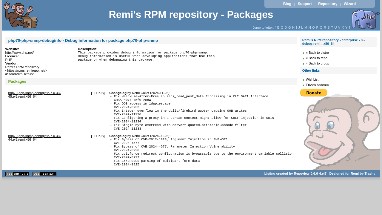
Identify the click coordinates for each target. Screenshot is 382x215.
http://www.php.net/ (19, 52)
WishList (312, 79)
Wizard (350, 4)
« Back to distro (317, 52)
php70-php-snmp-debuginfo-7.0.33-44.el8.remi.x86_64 (34, 146)
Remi (355, 189)
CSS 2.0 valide (44, 190)
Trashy (370, 189)
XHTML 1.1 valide (17, 190)
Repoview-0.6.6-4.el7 (310, 189)
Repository (327, 4)
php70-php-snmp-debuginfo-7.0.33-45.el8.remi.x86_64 (34, 94)
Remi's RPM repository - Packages (191, 14)
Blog (287, 4)
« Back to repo (316, 58)
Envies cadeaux (317, 85)
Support (305, 4)
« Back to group (317, 63)
